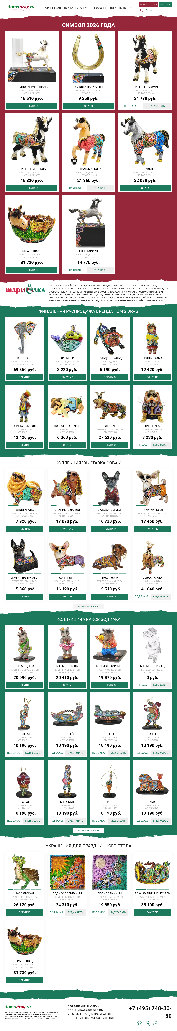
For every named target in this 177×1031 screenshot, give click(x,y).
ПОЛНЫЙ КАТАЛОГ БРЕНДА (86, 1010)
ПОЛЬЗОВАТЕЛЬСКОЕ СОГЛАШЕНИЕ (91, 1017)
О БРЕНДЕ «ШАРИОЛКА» (83, 1006)
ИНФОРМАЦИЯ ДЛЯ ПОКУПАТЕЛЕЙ (90, 1014)
